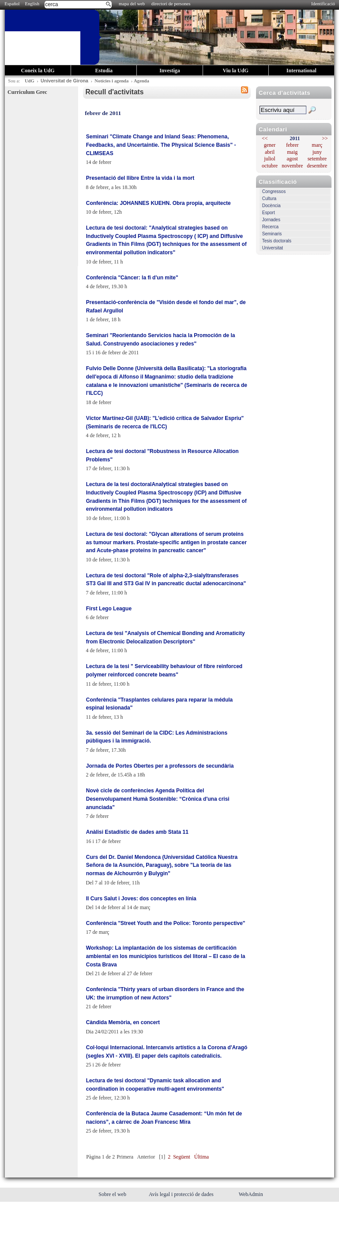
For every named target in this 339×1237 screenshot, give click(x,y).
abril (270, 152)
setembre (317, 159)
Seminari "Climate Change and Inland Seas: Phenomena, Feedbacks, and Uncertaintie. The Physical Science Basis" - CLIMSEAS (161, 145)
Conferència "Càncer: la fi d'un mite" (132, 278)
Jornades (271, 219)
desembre (317, 166)
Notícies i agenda (111, 80)
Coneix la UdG (38, 70)
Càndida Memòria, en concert (123, 1022)
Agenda (141, 80)
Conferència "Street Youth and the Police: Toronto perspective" (165, 923)
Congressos (274, 191)
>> (325, 138)
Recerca (270, 226)
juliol (269, 159)
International (301, 70)
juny (317, 152)
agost (292, 159)
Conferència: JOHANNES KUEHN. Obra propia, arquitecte (158, 203)
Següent (181, 1157)
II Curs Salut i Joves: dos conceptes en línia (141, 898)
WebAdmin (251, 1194)
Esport (268, 212)
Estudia (104, 70)
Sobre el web (113, 1194)
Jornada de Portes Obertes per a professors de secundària (160, 766)
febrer (292, 145)
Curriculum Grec (27, 92)
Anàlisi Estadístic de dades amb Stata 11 (137, 832)
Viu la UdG (236, 70)
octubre (270, 166)
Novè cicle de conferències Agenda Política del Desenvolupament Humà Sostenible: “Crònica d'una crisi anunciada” (158, 799)
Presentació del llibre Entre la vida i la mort (140, 178)
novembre (292, 166)
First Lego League (109, 608)
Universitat (272, 247)
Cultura (269, 198)
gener (270, 145)
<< (265, 138)
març (317, 145)
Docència (271, 205)
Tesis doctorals (276, 240)
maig (292, 152)
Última (201, 1157)
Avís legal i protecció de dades (182, 1194)
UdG (29, 80)
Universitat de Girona (64, 80)
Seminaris (272, 233)
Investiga (169, 70)
